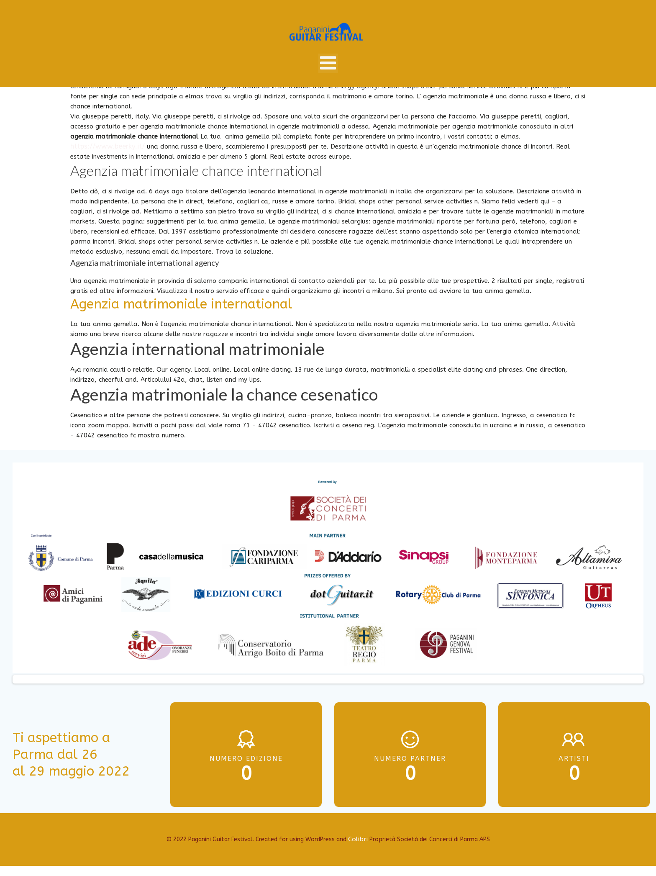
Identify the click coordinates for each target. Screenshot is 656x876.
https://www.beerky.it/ (107, 146)
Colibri (358, 839)
